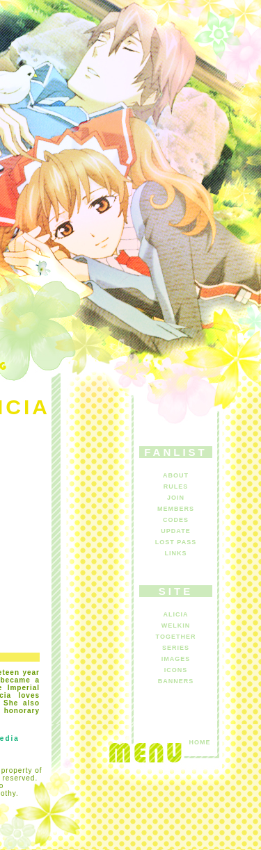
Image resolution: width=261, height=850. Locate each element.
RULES (176, 486)
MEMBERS (175, 508)
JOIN (175, 497)
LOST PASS (175, 542)
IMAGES (176, 658)
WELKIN (176, 625)
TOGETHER (176, 636)
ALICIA (176, 614)
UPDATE (175, 531)
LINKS (176, 553)
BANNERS (176, 681)
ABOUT (176, 475)
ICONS (176, 670)
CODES (176, 519)
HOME (200, 742)
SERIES (175, 647)
